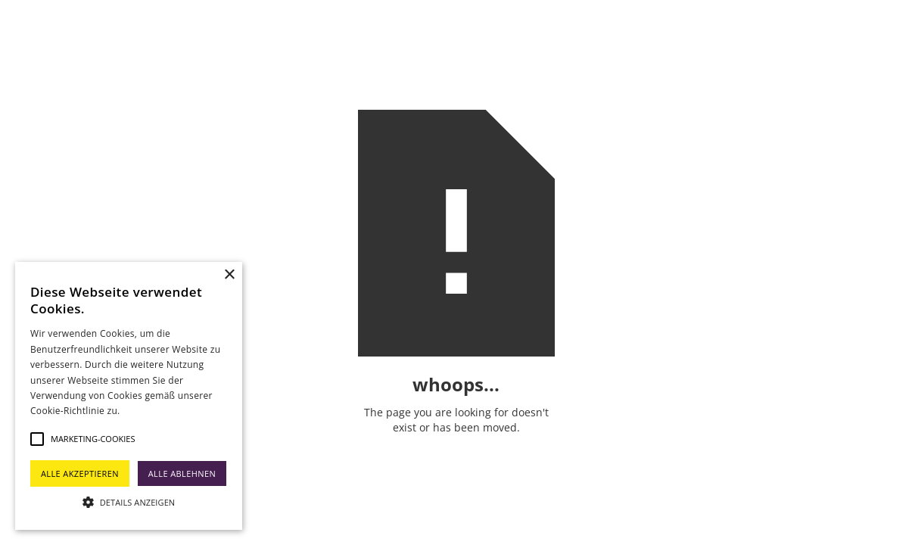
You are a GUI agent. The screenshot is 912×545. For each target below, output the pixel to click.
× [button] (229, 275)
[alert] (128, 396)
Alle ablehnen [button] (182, 473)
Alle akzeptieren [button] (80, 473)
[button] (93, 439)
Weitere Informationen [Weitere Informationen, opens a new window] (170, 410)
